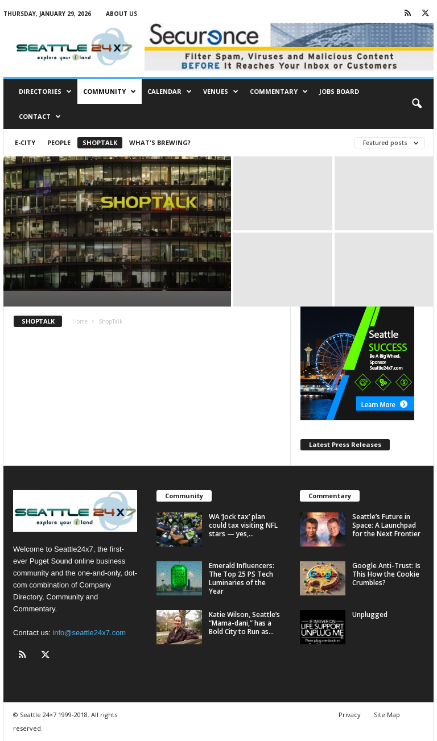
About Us (121, 14)
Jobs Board (339, 91)
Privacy (350, 714)
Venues (220, 91)
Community (109, 91)
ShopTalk (100, 142)
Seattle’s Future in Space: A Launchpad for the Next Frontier (386, 525)
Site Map (387, 714)
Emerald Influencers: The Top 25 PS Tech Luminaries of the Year (241, 578)
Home (80, 321)
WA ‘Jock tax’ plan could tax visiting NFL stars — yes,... (243, 525)
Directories (45, 91)
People (59, 142)
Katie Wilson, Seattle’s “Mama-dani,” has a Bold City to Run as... (244, 623)
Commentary (279, 91)
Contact (40, 116)
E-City (25, 142)
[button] (416, 104)
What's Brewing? (160, 142)
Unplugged (369, 614)
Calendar (169, 91)
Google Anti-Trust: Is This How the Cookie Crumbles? (386, 574)
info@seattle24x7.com (89, 632)
